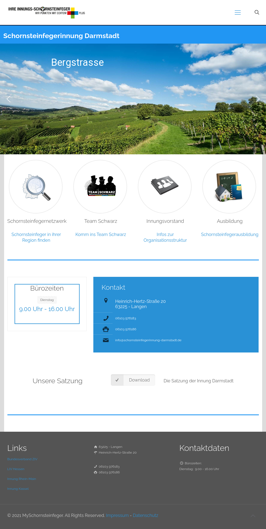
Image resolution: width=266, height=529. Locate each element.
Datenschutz (145, 515)
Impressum (117, 515)
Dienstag (47, 300)
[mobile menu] (237, 12)
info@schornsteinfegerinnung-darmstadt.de (148, 340)
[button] (8, 99)
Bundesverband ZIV (22, 459)
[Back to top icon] (253, 516)
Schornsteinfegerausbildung (230, 234)
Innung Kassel (18, 489)
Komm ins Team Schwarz (100, 234)
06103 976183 (125, 318)
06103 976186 (125, 329)
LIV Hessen (15, 469)
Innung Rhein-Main (21, 479)
